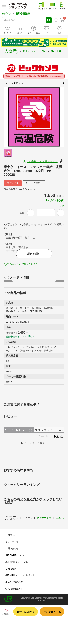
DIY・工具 (56, 51)
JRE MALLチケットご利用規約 (20, 575)
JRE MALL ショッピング (11, 51)
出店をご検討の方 (14, 582)
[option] (34, 117)
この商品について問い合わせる (42, 161)
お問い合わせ (11, 548)
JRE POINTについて (15, 555)
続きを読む (34, 253)
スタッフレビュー (49, 430)
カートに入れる (25, 611)
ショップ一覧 (11, 542)
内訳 (62, 206)
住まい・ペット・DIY (34, 51)
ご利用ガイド (11, 535)
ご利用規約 (10, 568)
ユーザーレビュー (18, 430)
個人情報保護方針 (14, 588)
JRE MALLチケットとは (16, 562)
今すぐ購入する (52, 611)
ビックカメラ (34, 83)
